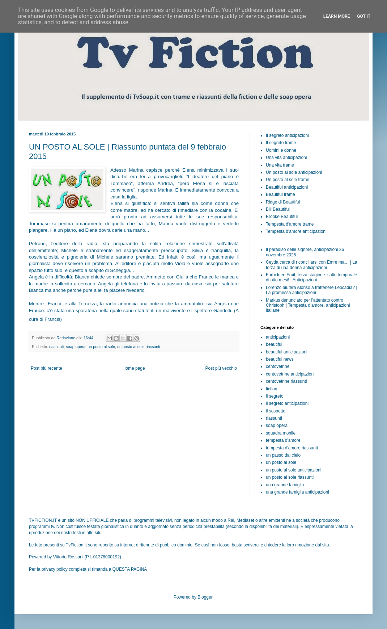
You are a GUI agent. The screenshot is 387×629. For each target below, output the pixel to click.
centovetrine (277, 366)
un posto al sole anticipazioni (293, 470)
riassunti (56, 346)
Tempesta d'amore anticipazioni (296, 231)
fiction (271, 388)
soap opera (75, 346)
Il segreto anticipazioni (287, 135)
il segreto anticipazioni (287, 403)
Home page (134, 368)
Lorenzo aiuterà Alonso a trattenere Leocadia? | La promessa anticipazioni (311, 290)
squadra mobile (280, 433)
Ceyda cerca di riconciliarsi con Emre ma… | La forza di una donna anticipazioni (311, 265)
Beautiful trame (280, 194)
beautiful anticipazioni (286, 352)
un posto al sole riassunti (138, 346)
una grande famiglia (285, 484)
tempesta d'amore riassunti (292, 447)
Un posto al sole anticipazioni (294, 172)
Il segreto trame (281, 142)
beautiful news (280, 359)
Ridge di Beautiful (283, 202)
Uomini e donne (281, 150)
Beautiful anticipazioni (287, 187)
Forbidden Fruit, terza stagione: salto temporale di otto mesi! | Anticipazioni (311, 277)
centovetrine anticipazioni (290, 374)
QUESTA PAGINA (129, 569)
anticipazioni (278, 337)
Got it (363, 16)
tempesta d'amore (283, 440)
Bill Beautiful (278, 209)
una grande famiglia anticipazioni (297, 492)
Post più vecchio (221, 368)
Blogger (204, 597)
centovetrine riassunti (286, 381)
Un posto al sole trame (287, 179)
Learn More (336, 16)
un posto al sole (101, 346)
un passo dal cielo (283, 455)
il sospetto (275, 411)
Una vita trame (280, 165)
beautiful (274, 344)
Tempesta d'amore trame (290, 224)
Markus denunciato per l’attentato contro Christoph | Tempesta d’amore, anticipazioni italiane (308, 305)
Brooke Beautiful (282, 216)
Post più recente (46, 368)
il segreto (275, 396)
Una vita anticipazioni (286, 157)
